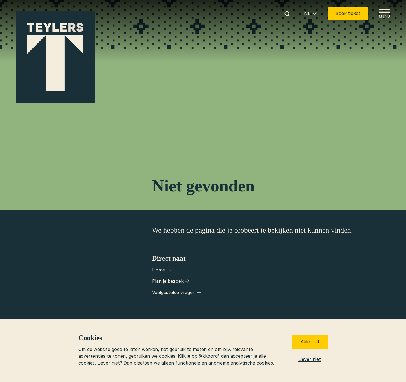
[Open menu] (384, 13)
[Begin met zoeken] (287, 13)
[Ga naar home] (55, 57)
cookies (167, 356)
